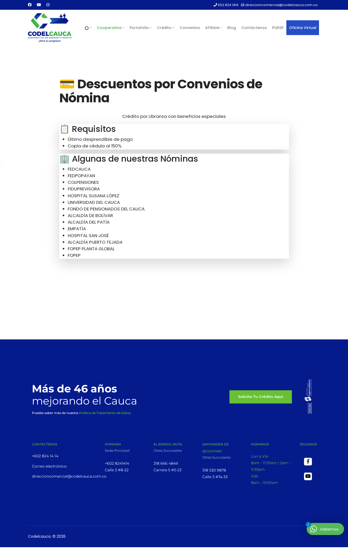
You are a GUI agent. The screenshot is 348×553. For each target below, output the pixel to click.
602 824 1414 (228, 5)
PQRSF (278, 27)
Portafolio (139, 27)
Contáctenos (254, 27)
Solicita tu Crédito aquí (260, 398)
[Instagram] (48, 4)
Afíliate (212, 27)
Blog (231, 27)
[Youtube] (39, 4)
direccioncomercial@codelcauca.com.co (281, 5)
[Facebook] (30, 4)
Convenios (190, 27)
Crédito (164, 27)
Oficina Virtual (302, 27)
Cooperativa (109, 27)
